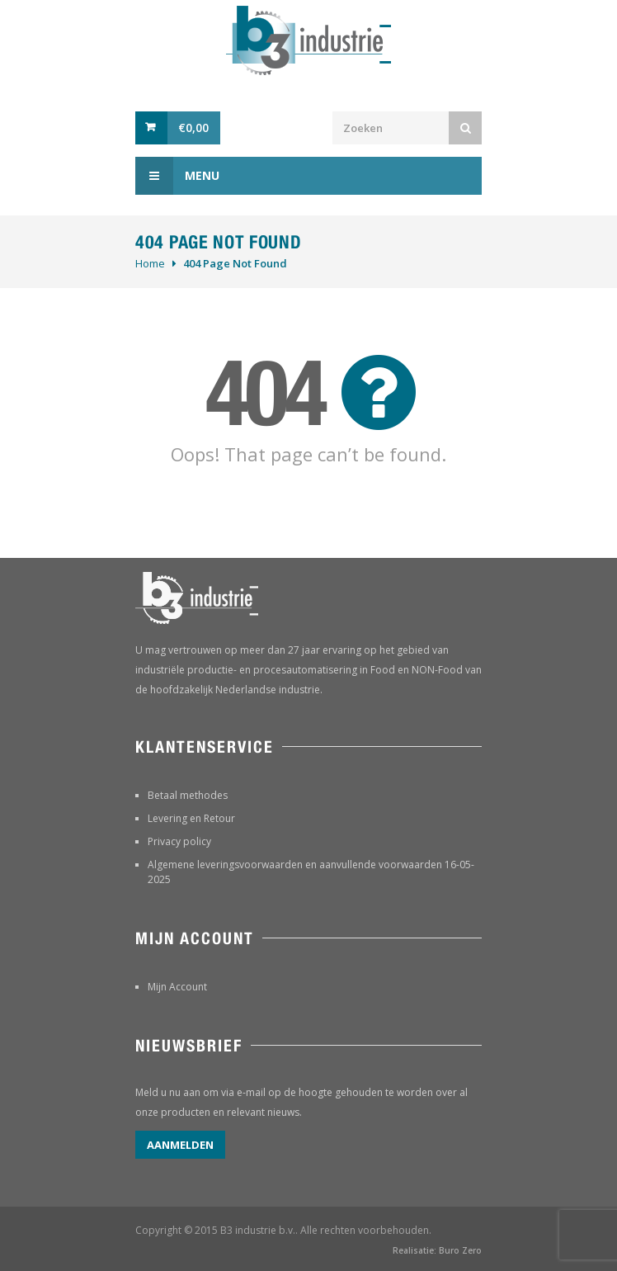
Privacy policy (179, 841)
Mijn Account (177, 987)
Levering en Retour (191, 818)
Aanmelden (180, 1144)
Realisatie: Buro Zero (437, 1250)
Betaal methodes (188, 795)
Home (150, 263)
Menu (177, 176)
